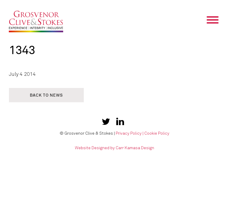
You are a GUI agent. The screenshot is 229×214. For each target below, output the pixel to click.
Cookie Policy (156, 133)
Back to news (46, 95)
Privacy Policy (129, 133)
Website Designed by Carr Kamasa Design (114, 147)
